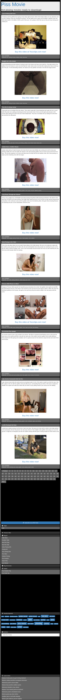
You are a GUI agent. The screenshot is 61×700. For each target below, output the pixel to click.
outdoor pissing (10, 467)
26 (28, 473)
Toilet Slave (5, 537)
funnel (16, 143)
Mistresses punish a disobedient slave (11, 691)
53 (57, 476)
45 (31, 476)
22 (15, 473)
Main (3, 528)
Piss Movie (13, 4)
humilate (8, 143)
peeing (43, 619)
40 (15, 476)
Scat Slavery (5, 563)
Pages (4, 525)
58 (15, 479)
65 (38, 479)
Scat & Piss (5, 560)
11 (36, 471)
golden (23, 190)
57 (12, 479)
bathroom (17, 279)
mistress (18, 57)
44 (28, 476)
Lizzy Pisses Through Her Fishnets (11, 194)
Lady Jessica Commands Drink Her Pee (12, 379)
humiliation (30, 421)
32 (47, 473)
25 (25, 473)
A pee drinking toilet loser (8, 13)
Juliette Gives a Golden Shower (10, 146)
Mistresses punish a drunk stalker (10, 682)
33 (51, 473)
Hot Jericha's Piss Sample (9, 331)
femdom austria (13, 616)
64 (35, 479)
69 (51, 479)
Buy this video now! (30, 98)
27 (31, 473)
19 (6, 473)
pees (48, 619)
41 (18, 476)
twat (23, 375)
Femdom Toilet (5, 540)
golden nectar (23, 616)
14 (46, 471)
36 (2, 476)
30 (41, 473)
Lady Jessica (9, 421)
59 (18, 479)
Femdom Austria (10, 190)
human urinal (36, 143)
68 (47, 479)
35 (57, 473)
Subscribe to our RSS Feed (30, 522)
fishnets (17, 238)
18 (2, 473)
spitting (25, 143)
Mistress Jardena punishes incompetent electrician (14, 680)
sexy (24, 57)
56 (9, 479)
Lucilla (32, 467)
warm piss (26, 627)
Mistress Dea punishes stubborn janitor (11, 685)
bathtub (36, 190)
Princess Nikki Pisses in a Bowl (10, 283)
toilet (10, 279)
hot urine (52, 616)
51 (51, 476)
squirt (26, 327)
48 (41, 476)
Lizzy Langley (9, 238)
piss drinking (21, 143)
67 (44, 479)
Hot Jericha (36, 375)
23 (18, 473)
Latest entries (6, 675)
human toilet (30, 143)
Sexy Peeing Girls (6, 551)
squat (29, 467)
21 (12, 473)
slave (21, 57)
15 (49, 471)
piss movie (22, 623)
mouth (25, 619)
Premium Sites (6, 532)
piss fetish (13, 623)
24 (22, 473)
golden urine (27, 375)
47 (38, 476)
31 (44, 473)
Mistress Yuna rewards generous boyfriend (12, 689)
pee (15, 375)
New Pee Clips (5, 544)
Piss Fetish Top (5, 573)
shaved (56, 623)
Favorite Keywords (7, 613)
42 (22, 476)
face (26, 57)
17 (56, 471)
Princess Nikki (10, 327)
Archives (5, 632)
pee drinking (15, 421)
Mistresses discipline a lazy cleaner (10, 687)
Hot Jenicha (9, 375)
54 (2, 479)
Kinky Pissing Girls (6, 547)
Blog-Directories (7, 565)
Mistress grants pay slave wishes (10, 694)
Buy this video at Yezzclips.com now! (30, 52)
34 (54, 473)
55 (6, 479)
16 (52, 471)
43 (25, 476)
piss (7, 57)
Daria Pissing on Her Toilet (9, 242)
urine (40, 143)
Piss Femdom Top (6, 570)
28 (35, 473)
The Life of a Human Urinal (9, 107)
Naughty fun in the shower (9, 61)
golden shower (33, 616)
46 (35, 476)
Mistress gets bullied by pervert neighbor (12, 698)
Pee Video (4, 553)
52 (54, 476)
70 (54, 479)
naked (23, 238)
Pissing (19, 421)
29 (38, 473)
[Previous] (4, 471)
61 (25, 479)
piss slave (13, 143)
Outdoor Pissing (6, 556)
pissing (10, 57)
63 (31, 479)
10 (33, 471)
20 (9, 473)
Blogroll (4, 535)
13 (43, 471)
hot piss (13, 57)
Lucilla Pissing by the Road (9, 425)
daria (8, 279)
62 (28, 479)
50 (47, 476)
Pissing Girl (5, 549)
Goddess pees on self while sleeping (11, 696)
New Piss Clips (5, 542)
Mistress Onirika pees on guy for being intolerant (14, 678)
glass (34, 421)
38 (9, 476)
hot (39, 616)
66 (41, 479)
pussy (29, 190)
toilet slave (13, 627)
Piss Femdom (5, 558)
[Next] (3, 481)
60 (22, 479)
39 (12, 476)
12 (40, 471)
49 (44, 476)
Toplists (4, 568)
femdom (7, 616)
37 (6, 476)
